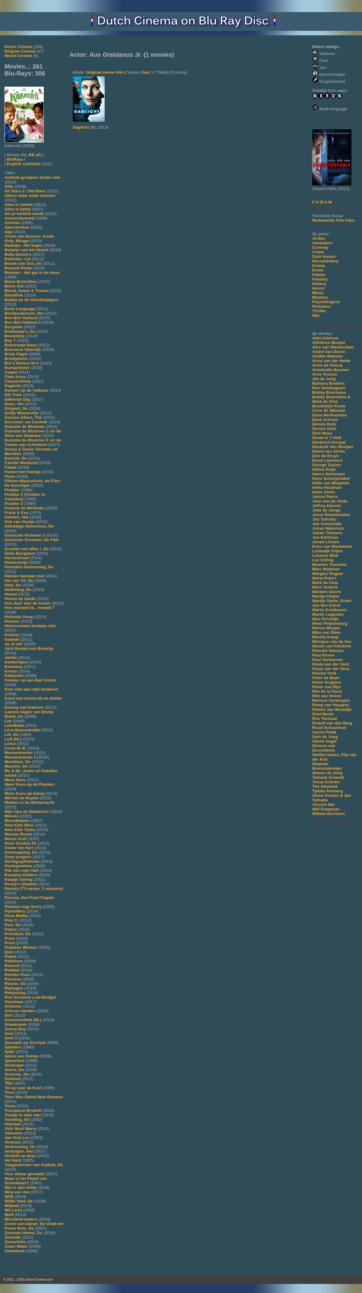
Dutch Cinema (18, 46)
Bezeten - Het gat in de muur (32, 272)
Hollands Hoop (19, 616)
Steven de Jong (327, 773)
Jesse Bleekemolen (331, 514)
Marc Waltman (326, 569)
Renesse (13, 979)
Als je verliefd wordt (24, 213)
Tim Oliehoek (325, 786)
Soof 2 (11, 1038)
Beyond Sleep (18, 268)
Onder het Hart (19, 847)
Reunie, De (15, 983)
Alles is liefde (18, 209)
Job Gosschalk (326, 523)
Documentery (325, 261)
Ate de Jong (324, 379)
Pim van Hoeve (326, 696)
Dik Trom (13, 395)
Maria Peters (324, 578)
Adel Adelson (325, 338)
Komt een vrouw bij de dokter (33, 698)
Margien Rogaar (327, 573)
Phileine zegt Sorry (23, 906)
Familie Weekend (21, 462)
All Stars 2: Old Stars (25, 191)
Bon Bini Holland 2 (23, 322)
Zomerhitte (15, 1242)
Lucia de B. (16, 748)
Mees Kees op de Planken (30, 784)
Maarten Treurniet (329, 564)
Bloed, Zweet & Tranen (27, 290)
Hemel (11, 594)
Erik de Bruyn (325, 456)
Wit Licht (13, 1210)
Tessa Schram (326, 782)
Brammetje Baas (21, 345)
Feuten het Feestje (22, 472)
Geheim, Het (16, 517)
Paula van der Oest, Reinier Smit (331, 670)
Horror (318, 288)
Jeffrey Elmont (326, 505)
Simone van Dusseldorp (323, 747)
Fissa (10, 476)
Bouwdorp (15, 336)
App (8, 231)
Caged (11, 372)
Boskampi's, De (20, 331)
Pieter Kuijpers (326, 682)
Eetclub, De (16, 458)
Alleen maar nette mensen (30, 195)
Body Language (20, 308)
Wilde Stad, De (19, 1201)
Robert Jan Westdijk (331, 709)
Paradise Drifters (21, 875)
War (316, 315)
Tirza (9, 1092)
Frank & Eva (16, 512)
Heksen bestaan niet (24, 576)
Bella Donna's (18, 254)
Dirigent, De (16, 408)
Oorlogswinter (18, 866)
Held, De (13, 585)
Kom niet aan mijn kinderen (31, 689)
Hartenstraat (17, 558)
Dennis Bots (324, 424)
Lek (8, 721)
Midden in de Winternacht (29, 802)
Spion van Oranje (21, 1056)
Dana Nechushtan (329, 415)
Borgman (14, 327)
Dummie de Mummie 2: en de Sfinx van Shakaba (33, 433)
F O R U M (322, 202)
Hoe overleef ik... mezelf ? (30, 607)
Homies (12, 621)
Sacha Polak (324, 732)
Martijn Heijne (325, 596)
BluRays (15, 159)
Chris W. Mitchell (328, 410)
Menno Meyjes (326, 628)
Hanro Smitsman (328, 474)
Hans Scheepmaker (331, 478)
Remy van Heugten (330, 705)
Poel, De (13, 924)
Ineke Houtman (326, 487)
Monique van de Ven (332, 641)
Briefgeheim (16, 358)
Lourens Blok (325, 555)
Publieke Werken (21, 947)
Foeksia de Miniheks (24, 508)
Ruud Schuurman (329, 727)
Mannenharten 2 (20, 757)
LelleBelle (14, 725)
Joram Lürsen (325, 542)
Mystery (320, 297)
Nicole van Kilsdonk (331, 646)
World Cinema (18, 55)
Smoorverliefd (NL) (23, 1020)
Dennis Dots (324, 428)
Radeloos (14, 961)
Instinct (12, 635)
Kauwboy (14, 666)
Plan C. (11, 920)
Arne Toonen (324, 374)
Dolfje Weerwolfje (22, 413)
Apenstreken (17, 227)
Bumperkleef (17, 367)
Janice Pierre (325, 496)
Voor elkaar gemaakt (24, 1174)
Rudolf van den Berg (332, 723)
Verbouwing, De (20, 1146)
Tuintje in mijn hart (23, 1115)
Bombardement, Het (24, 313)
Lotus (10, 743)
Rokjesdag (15, 992)
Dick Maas (322, 433)
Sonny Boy (15, 1029)
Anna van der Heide (331, 360)
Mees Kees (15, 780)
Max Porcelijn (325, 619)
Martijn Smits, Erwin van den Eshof (331, 603)
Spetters (13, 1047)
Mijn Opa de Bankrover (27, 811)
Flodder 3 (14, 503)
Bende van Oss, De (23, 263)
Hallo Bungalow (20, 553)
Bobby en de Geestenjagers (32, 299)
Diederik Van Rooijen (332, 446)
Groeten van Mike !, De (27, 549)
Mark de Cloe (325, 582)
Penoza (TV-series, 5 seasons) (34, 888)
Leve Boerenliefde (22, 730)
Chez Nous (15, 376)
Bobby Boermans (329, 392)
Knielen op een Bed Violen (30, 680)
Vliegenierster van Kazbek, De (34, 1165)
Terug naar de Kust (23, 1088)
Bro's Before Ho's (22, 363)
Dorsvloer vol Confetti (26, 422)
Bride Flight (16, 354)
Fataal (10, 467)
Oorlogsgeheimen (22, 861)
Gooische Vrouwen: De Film (32, 539)
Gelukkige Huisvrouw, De (29, 526)
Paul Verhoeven (327, 659)
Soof (9, 1033)
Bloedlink (14, 295)
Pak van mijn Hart (22, 870)
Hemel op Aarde (20, 598)
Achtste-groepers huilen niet (32, 177)
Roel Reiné (322, 714)
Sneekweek (16, 1024)
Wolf (9, 1214)
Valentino (14, 1133)
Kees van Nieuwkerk (332, 546)
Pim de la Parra (327, 691)
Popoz (11, 929)
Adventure (322, 243)
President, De (18, 934)
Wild (9, 1196)
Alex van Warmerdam (333, 347)
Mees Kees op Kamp (24, 793)
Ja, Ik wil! (14, 644)
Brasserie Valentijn (23, 349)
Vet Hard (13, 1160)
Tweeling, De (17, 1119)
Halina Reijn (324, 469)
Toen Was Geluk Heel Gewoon (34, 1097)
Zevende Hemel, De (23, 1232)
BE (32, 154)
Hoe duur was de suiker (28, 603)
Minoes (12, 816)
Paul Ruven (323, 655)
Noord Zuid (15, 838)
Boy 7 (10, 340)
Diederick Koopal (329, 442)
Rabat (10, 956)
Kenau (11, 671)
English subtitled (23, 164)
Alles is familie (19, 204)
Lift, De (11, 734)
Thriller (319, 311)
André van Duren (328, 351)
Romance (321, 306)
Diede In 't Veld (326, 437)
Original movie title (104, 72)
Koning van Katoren (24, 707)
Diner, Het (14, 404)
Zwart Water (16, 1246)
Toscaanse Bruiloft (23, 1110)
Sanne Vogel (324, 741)
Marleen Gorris (326, 591)
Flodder (12, 490)
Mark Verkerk (325, 587)
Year (145, 72)
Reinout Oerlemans (331, 700)
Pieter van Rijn (326, 687)
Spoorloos (15, 1060)
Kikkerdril (14, 675)
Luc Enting (322, 560)
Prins (10, 938)
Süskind (13, 1078)
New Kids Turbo (20, 829)
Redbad (12, 970)
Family (318, 274)
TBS (9, 1083)
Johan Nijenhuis (328, 528)
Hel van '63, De (19, 580)
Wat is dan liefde (21, 1187)
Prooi (10, 943)
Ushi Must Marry (21, 1128)
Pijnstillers (15, 911)
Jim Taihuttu (324, 519)
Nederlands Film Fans (333, 220)
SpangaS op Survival (25, 1042)
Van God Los (17, 1137)
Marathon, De (17, 761)
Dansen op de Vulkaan (26, 390)
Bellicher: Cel (18, 259)
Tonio (10, 1106)
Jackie (11, 657)
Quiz (9, 952)
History (319, 283)
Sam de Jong (325, 736)
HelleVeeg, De (18, 589)
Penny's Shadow (21, 884)
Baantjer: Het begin (23, 245)
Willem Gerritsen (328, 813)
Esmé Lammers (327, 460)
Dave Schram (325, 419)
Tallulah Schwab (328, 777)
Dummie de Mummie (24, 426)
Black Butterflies (21, 281)
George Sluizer (326, 465)
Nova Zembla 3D (21, 843)
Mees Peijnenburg (329, 623)
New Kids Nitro (19, 825)
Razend (12, 965)
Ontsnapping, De (21, 852)
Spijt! (10, 1051)
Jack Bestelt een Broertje (29, 648)
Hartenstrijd (16, 562)
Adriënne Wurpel (328, 342)
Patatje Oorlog (19, 879)
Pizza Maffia (16, 915)
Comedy (320, 247)
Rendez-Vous (17, 974)
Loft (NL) (13, 739)
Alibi (9, 186)
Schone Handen (20, 1011)
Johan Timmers (327, 533)
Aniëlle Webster (327, 356)
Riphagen (14, 988)
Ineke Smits (323, 492)
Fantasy (320, 279)
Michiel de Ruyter (22, 798)
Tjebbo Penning (327, 791)
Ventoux (13, 1142)
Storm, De (14, 1069)
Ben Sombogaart (328, 388)
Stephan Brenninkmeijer (327, 766)
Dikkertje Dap (18, 399)
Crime (318, 252)
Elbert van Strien (328, 451)
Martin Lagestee (328, 614)
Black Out (14, 286)
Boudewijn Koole (328, 406)
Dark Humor (324, 256)
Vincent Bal (323, 804)
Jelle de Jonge (326, 510)
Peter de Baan (326, 677)
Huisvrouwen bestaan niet (30, 626)
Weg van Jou (17, 1192)
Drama (318, 265)
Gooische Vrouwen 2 (25, 535)
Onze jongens (18, 857)
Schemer (13, 1006)
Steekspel (14, 1065)
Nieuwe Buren (18, 834)
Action (318, 238)
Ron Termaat (324, 718)
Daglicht (13, 385)
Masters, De (16, 766)
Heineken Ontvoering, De (29, 567)
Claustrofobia (18, 381)
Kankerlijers (16, 662)
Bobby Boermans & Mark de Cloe (331, 399)
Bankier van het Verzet (26, 250)
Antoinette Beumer (330, 369)
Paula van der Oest (330, 664)
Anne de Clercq (327, 365)
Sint (8, 1015)
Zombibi (13, 1237)
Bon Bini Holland (21, 318)
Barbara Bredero (328, 383)
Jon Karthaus (325, 537)
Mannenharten (19, 752)
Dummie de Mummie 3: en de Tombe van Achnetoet (33, 442)
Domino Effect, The (23, 417)
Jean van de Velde (330, 501)
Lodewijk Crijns (327, 551)
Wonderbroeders (21, 1219)
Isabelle (12, 639)
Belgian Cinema (20, 51)
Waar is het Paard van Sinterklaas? (26, 1180)
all (38, 154)
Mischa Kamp (325, 637)
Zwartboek (15, 1251)
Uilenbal (13, 1124)
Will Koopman (326, 809)
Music (318, 292)
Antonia (12, 222)
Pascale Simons (328, 650)
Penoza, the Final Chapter (30, 897)
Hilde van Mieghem (330, 483)
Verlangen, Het (19, 1151)
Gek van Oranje (20, 521)
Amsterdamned (19, 218)
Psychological (326, 302)
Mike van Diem (326, 632)
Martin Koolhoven (329, 610)
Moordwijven (17, 820)
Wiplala (12, 1205)
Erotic (318, 270)
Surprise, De (17, 1074)
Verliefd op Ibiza (20, 1155)
